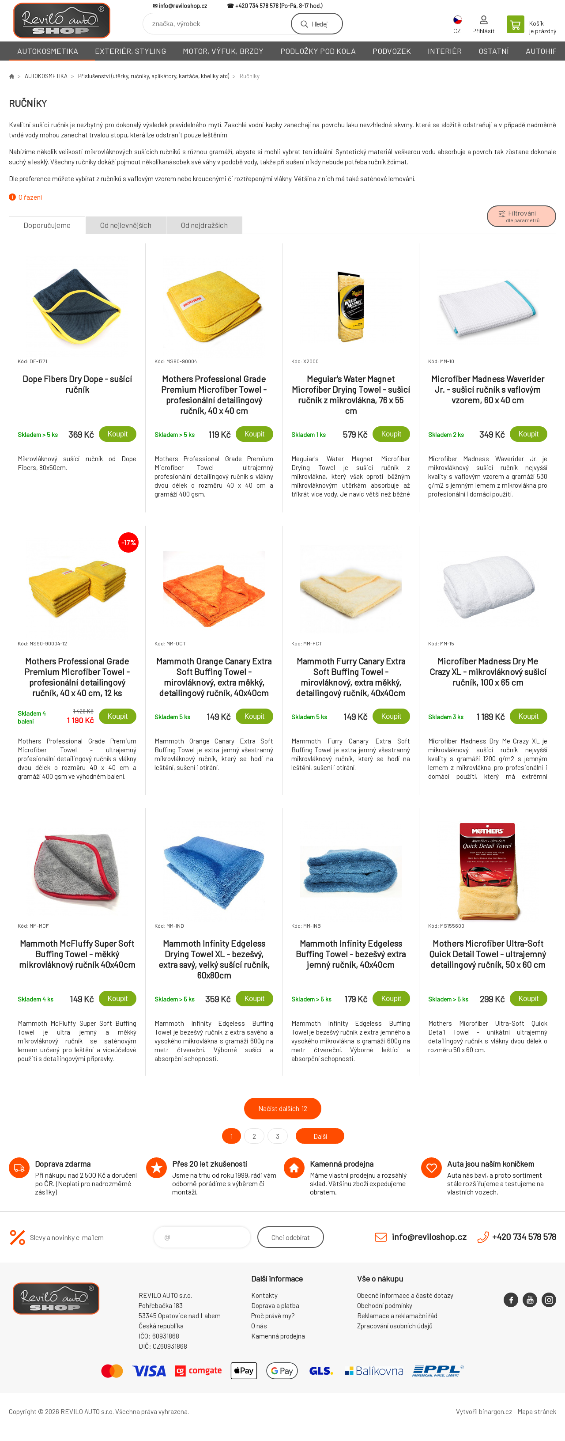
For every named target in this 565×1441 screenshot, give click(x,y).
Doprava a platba (275, 1305)
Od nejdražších (204, 224)
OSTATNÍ (493, 51)
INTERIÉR (445, 51)
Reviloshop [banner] (62, 20)
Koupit (118, 434)
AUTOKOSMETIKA (47, 51)
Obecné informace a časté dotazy (405, 1295)
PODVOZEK (392, 51)
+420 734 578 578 (257, 5)
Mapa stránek (536, 1411)
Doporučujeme (47, 224)
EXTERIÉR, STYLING (130, 51)
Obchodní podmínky (384, 1305)
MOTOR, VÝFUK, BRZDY (223, 51)
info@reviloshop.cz (183, 5)
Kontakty (264, 1295)
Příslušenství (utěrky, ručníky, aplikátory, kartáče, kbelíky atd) (153, 76)
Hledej (320, 23)
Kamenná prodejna (278, 1336)
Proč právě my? (273, 1316)
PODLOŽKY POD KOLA (318, 51)
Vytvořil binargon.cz (484, 1411)
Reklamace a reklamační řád (397, 1316)
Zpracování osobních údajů (395, 1326)
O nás (259, 1326)
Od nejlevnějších (125, 224)
